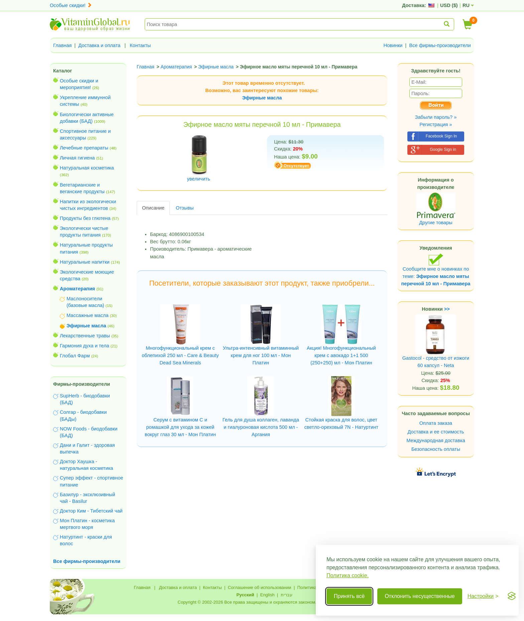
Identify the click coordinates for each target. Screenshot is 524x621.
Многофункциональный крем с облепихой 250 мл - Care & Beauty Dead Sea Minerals (180, 355)
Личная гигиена (77, 158)
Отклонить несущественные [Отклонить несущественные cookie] (419, 596)
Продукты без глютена (85, 218)
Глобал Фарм (75, 355)
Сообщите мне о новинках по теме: (436, 269)
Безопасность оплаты (436, 449)
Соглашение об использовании (259, 587)
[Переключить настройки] (483, 596)
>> (447, 309)
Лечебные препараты (84, 147)
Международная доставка (435, 440)
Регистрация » (435, 124)
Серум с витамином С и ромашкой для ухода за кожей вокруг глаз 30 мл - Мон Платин (180, 427)
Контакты (140, 45)
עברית (286, 594)
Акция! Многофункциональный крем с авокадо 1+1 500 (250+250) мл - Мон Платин (341, 355)
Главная (62, 45)
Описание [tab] (153, 208)
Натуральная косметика (87, 168)
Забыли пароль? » (436, 117)
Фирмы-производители (81, 384)
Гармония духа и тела (84, 345)
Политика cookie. (347, 575)
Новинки (392, 45)
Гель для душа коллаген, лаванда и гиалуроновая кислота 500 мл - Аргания (261, 427)
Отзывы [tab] (184, 208)
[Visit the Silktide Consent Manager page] (512, 596)
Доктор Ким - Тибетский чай (91, 511)
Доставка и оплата (100, 45)
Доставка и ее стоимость (436, 431)
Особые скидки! (71, 5)
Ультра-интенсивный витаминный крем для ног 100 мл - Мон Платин (261, 355)
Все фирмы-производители (440, 45)
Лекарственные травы (85, 335)
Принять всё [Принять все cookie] (349, 596)
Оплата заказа (435, 423)
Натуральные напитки (85, 262)
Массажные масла (88, 315)
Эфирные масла (262, 97)
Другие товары (435, 222)
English (267, 594)
